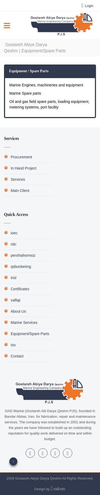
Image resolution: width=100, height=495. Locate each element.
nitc (14, 244)
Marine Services (24, 322)
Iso (13, 345)
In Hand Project (24, 168)
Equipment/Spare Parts (30, 334)
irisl (13, 278)
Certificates (20, 289)
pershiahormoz (23, 255)
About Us (18, 311)
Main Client (20, 190)
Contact (17, 356)
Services (18, 179)
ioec (14, 233)
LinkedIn (30, 453)
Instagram (43, 453)
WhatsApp (68, 453)
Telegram (55, 453)
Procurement (21, 157)
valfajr (16, 300)
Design (39, 489)
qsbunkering (21, 266)
